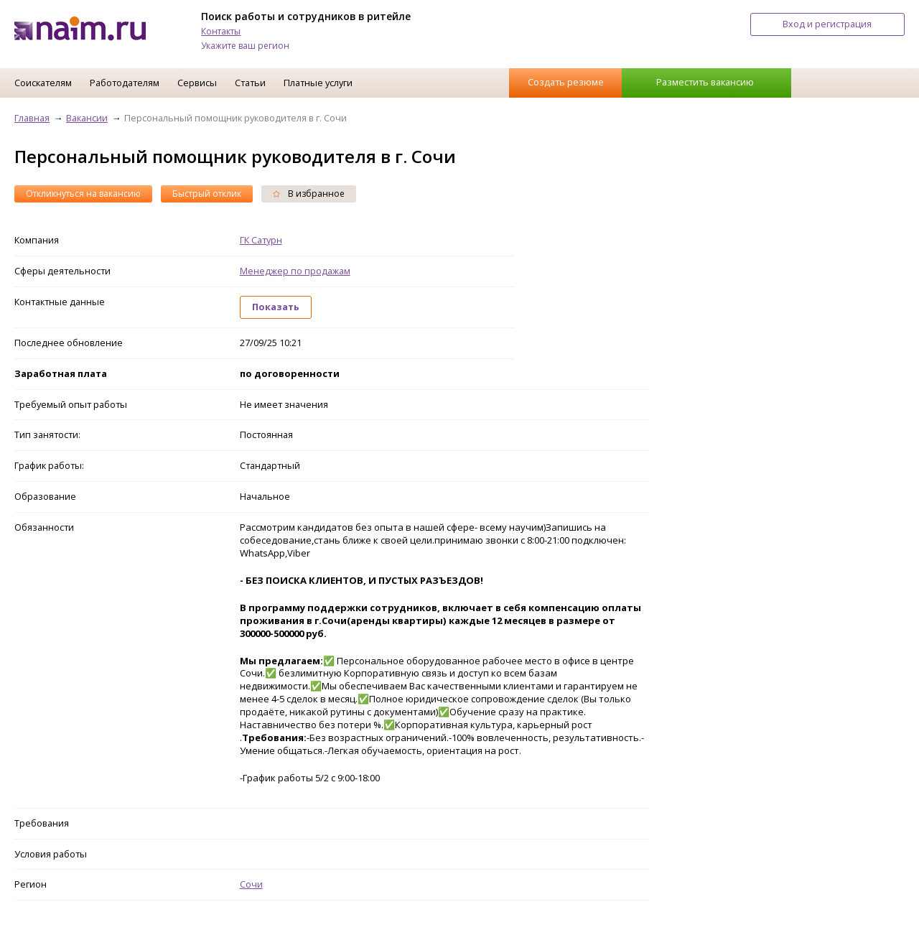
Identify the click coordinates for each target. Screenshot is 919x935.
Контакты (221, 31)
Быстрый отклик (206, 193)
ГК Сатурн (261, 239)
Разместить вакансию (705, 81)
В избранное (309, 193)
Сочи (251, 884)
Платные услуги (318, 82)
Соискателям (43, 82)
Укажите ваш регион (245, 45)
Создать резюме (566, 81)
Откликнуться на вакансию (83, 193)
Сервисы (197, 82)
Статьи (250, 82)
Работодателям (124, 82)
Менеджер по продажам (295, 270)
